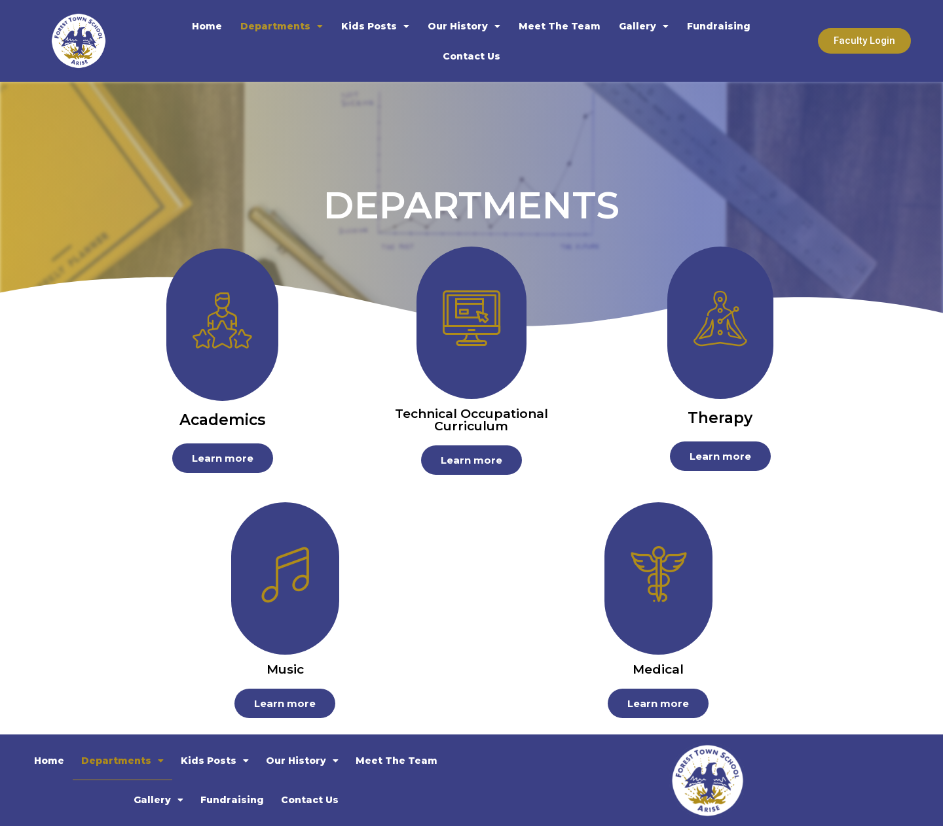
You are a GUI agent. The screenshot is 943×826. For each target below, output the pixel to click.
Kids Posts (375, 26)
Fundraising (718, 26)
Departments (281, 26)
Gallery (644, 26)
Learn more (222, 458)
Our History (464, 26)
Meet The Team (560, 26)
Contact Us (471, 56)
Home (207, 26)
